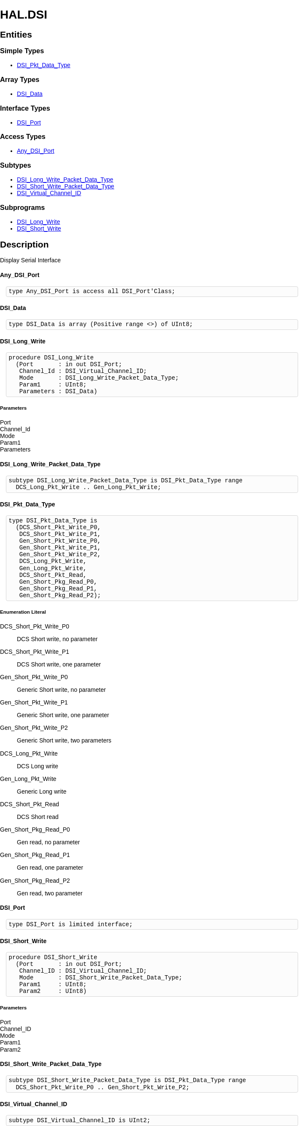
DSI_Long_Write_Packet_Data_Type (65, 179)
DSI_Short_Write (39, 228)
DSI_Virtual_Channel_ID (49, 193)
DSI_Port (29, 122)
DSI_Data (30, 93)
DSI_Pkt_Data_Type (43, 65)
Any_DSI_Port (35, 150)
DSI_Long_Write (38, 221)
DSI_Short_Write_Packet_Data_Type (65, 186)
